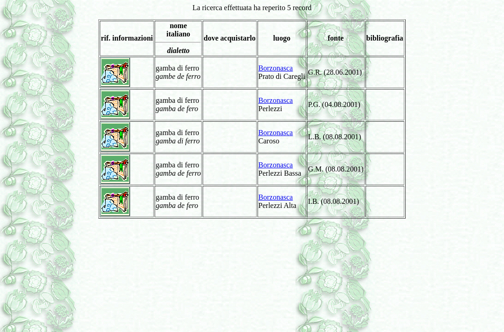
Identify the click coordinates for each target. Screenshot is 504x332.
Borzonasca (275, 68)
